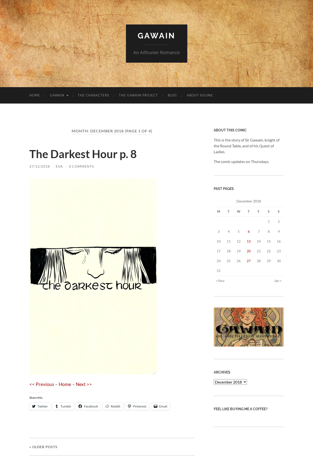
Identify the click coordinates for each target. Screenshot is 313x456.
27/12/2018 (39, 166)
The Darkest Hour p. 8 (83, 154)
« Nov (220, 281)
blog (172, 95)
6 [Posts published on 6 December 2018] (249, 231)
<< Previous (41, 384)
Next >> (84, 384)
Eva (59, 166)
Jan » (277, 281)
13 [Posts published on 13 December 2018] (249, 241)
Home (34, 95)
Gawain (156, 35)
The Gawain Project (138, 95)
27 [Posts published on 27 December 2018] (249, 261)
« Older (43, 447)
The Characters (93, 95)
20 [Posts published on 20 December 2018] (249, 251)
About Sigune (200, 95)
